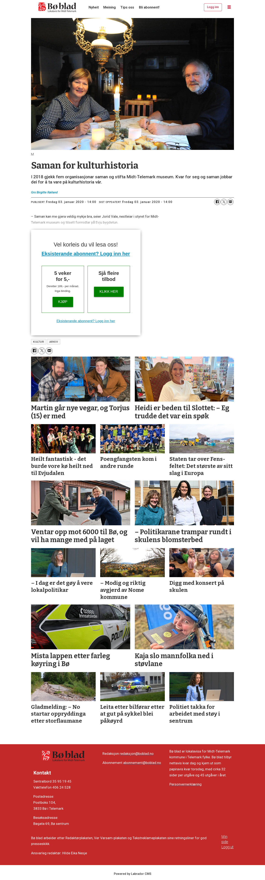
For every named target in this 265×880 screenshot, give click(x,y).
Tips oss (127, 7)
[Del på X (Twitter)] (224, 202)
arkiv (53, 341)
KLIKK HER (109, 292)
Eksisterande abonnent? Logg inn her (86, 253)
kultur (38, 341)
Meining (109, 7)
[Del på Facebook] (217, 202)
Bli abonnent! (149, 7)
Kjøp (62, 302)
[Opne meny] (229, 7)
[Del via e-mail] (230, 202)
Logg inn (213, 7)
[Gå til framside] (57, 7)
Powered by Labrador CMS (132, 874)
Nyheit (94, 7)
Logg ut (227, 847)
